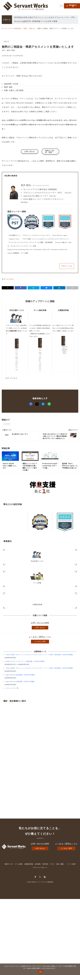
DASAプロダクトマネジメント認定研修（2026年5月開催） (26, 661)
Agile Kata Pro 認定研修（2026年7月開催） (21, 681)
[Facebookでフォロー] (35, 877)
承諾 (40, 972)
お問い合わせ (40, 627)
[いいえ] (77, 969)
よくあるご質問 (40, 641)
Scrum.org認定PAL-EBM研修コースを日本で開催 (35, 22)
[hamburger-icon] (61, 5)
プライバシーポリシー (40, 867)
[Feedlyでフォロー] (45, 877)
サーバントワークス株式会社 (44, 882)
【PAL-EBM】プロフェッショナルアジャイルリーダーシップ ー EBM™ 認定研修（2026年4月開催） (40, 654)
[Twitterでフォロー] (40, 877)
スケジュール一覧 (12, 688)
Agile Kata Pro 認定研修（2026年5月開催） (21, 675)
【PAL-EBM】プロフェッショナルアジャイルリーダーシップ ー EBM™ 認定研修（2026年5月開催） (40, 668)
